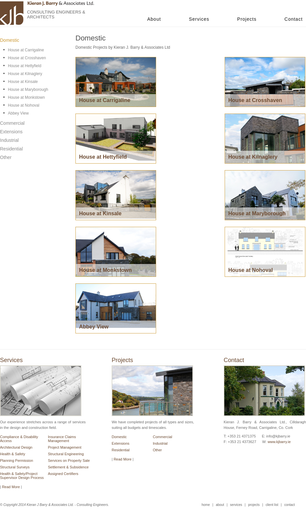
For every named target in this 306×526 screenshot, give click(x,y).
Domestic (119, 437)
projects (254, 505)
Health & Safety (12, 454)
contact (289, 505)
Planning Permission (16, 460)
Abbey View (18, 113)
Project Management (65, 447)
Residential (120, 450)
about (220, 505)
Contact (294, 19)
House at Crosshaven (27, 58)
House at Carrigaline (26, 50)
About (154, 19)
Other (157, 450)
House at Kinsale (23, 81)
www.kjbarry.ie (279, 442)
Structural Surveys (15, 467)
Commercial (162, 437)
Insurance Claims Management (62, 439)
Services (199, 19)
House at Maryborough (28, 89)
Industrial (160, 443)
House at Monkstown (26, 97)
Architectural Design (16, 447)
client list (271, 505)
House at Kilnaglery (25, 73)
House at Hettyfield (24, 66)
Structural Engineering (66, 454)
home (206, 505)
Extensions (120, 443)
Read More (122, 459)
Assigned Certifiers (63, 474)
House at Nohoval (23, 105)
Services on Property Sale (69, 460)
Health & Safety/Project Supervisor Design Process (22, 476)
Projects (247, 19)
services (236, 505)
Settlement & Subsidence (68, 467)
